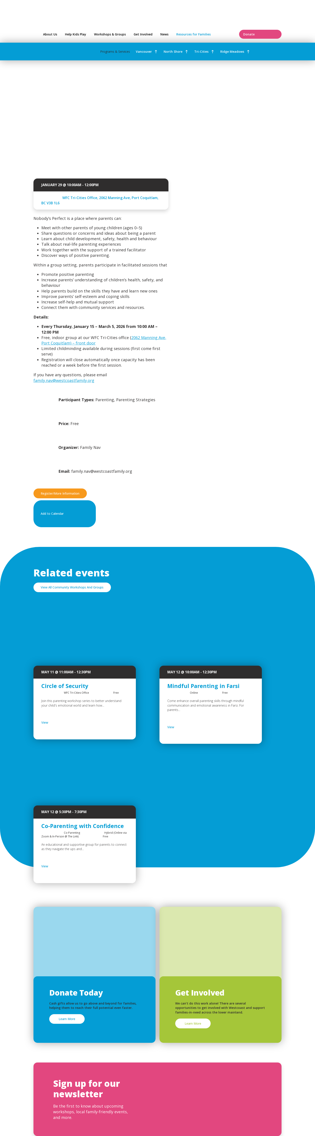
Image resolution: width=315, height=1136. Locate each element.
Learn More (67, 1019)
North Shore (173, 51)
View (56, 722)
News (164, 34)
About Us (50, 34)
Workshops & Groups (110, 34)
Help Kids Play (75, 34)
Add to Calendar (63, 514)
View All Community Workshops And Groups (72, 587)
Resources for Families (204, 34)
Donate (260, 34)
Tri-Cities (201, 51)
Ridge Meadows (232, 51)
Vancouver (144, 51)
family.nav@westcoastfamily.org (63, 380)
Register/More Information (60, 493)
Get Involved (143, 34)
